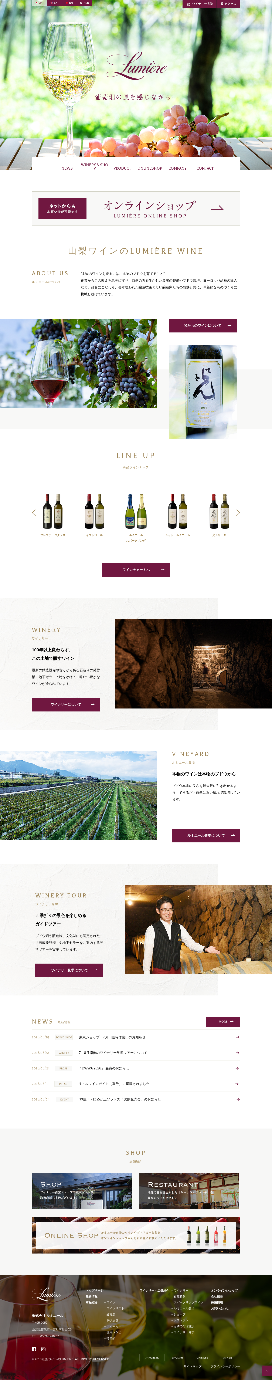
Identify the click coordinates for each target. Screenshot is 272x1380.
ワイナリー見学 (202, 4)
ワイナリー (181, 1290)
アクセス (230, 4)
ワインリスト (115, 1308)
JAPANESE (152, 1357)
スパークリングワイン (188, 1302)
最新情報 (92, 1296)
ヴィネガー (113, 1326)
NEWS (67, 168)
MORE (223, 1022)
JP (40, 2)
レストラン (181, 1320)
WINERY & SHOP (94, 166)
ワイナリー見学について (69, 970)
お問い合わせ (220, 1308)
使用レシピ (113, 1332)
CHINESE (202, 1357)
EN (56, 2)
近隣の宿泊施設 (184, 1326)
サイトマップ (192, 1366)
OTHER (84, 2)
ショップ (180, 1314)
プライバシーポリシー (225, 1366)
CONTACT (205, 168)
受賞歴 (110, 1314)
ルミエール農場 (184, 1308)
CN (71, 2)
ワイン (110, 1302)
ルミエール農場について (206, 835)
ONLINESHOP (149, 168)
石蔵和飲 (180, 1296)
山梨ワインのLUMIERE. (58, 1359)
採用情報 (217, 1302)
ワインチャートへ (136, 570)
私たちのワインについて (202, 325)
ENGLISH (177, 1357)
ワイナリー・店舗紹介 (154, 1290)
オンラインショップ (224, 1290)
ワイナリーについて (66, 704)
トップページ (94, 1290)
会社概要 (217, 1296)
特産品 (110, 1338)
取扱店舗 (112, 1320)
